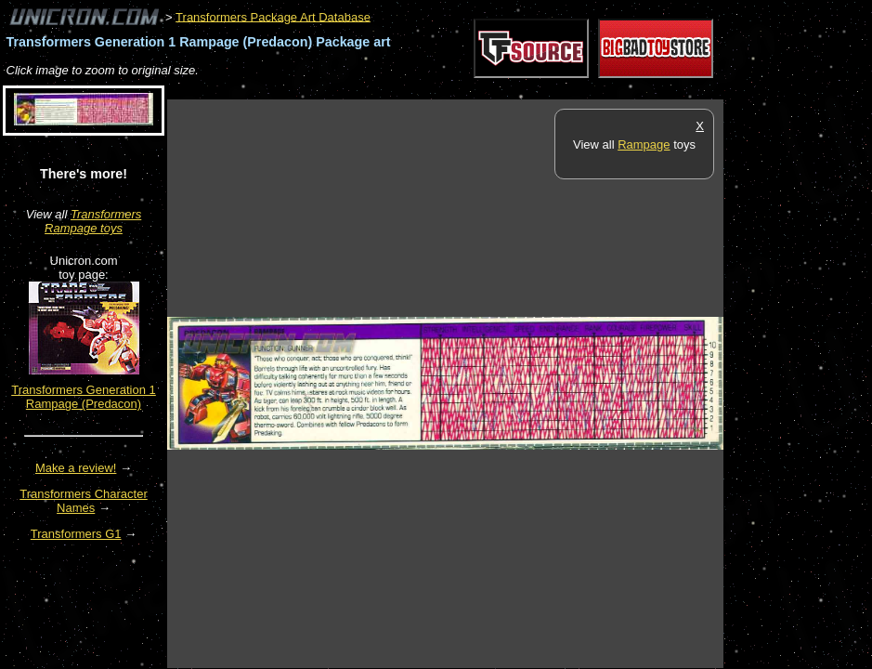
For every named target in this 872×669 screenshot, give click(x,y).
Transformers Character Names (84, 501)
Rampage (644, 144)
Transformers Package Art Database (273, 16)
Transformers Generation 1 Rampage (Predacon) (83, 397)
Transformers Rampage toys (93, 221)
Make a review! (75, 468)
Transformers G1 (76, 534)
